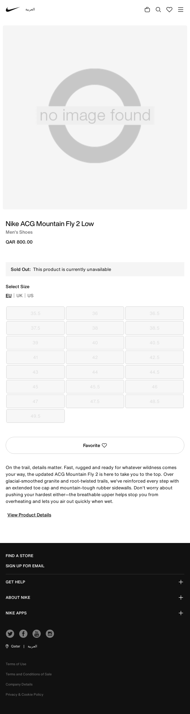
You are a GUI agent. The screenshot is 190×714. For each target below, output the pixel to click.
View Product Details (29, 514)
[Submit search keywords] (158, 9)
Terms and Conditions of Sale (29, 674)
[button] (12, 646)
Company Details (19, 684)
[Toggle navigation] (180, 9)
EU (9, 295)
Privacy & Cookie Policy (24, 694)
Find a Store (19, 555)
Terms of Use (16, 664)
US (30, 295)
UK (19, 295)
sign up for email (25, 565)
